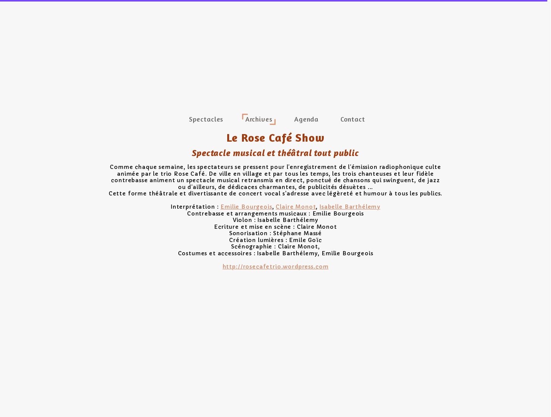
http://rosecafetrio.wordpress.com (276, 266)
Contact (352, 119)
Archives (259, 119)
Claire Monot (296, 206)
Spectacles (206, 119)
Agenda (306, 119)
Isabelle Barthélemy (350, 206)
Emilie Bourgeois (246, 206)
